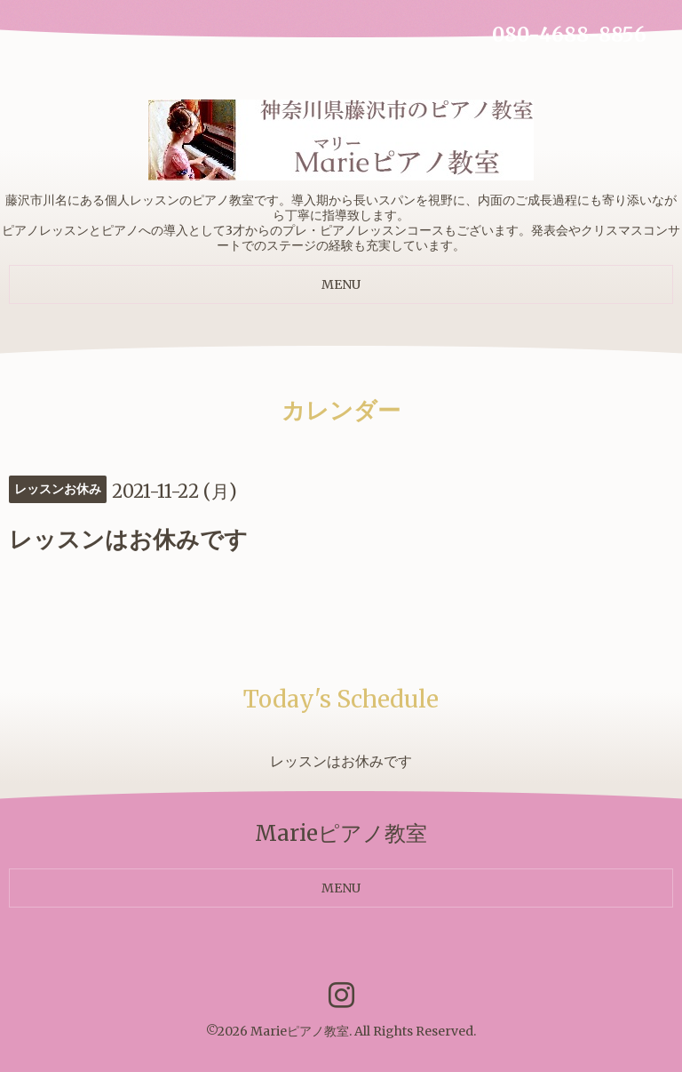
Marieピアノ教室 (299, 1031)
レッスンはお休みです (341, 761)
